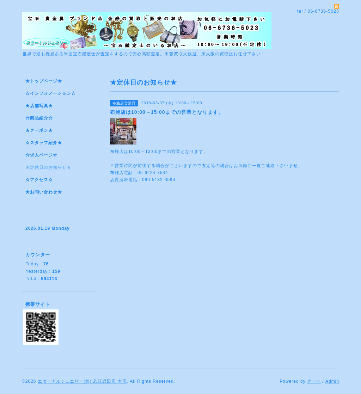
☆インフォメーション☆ (50, 93)
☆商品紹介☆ (39, 118)
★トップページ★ (43, 81)
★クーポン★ (39, 130)
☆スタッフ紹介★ (43, 142)
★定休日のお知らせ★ (48, 167)
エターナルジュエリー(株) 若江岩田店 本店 (82, 381)
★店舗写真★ (39, 105)
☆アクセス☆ (39, 179)
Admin (332, 381)
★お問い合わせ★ (43, 192)
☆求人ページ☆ (41, 155)
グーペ (314, 381)
